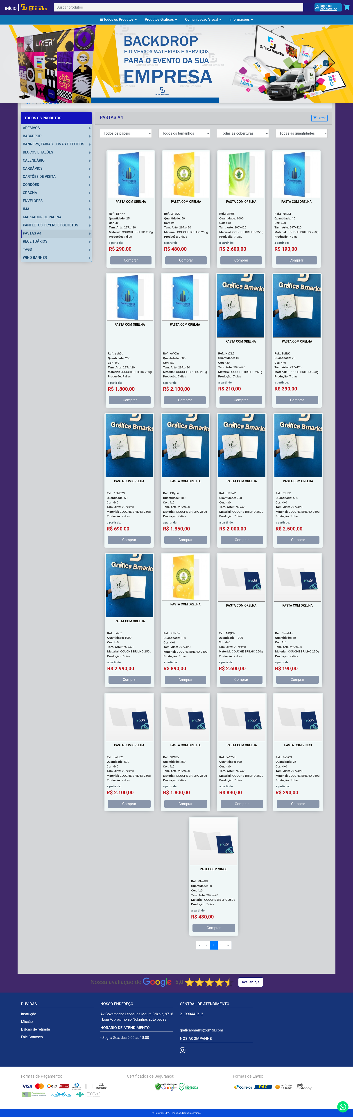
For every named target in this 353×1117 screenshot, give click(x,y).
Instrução (28, 1014)
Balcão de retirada (35, 1029)
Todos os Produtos (118, 19)
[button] (26, 64)
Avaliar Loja (251, 982)
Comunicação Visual (203, 19)
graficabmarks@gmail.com (201, 1030)
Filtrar (319, 118)
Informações (241, 19)
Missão (27, 1022)
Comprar (131, 260)
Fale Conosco (32, 1037)
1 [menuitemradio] (214, 945)
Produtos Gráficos (161, 19)
